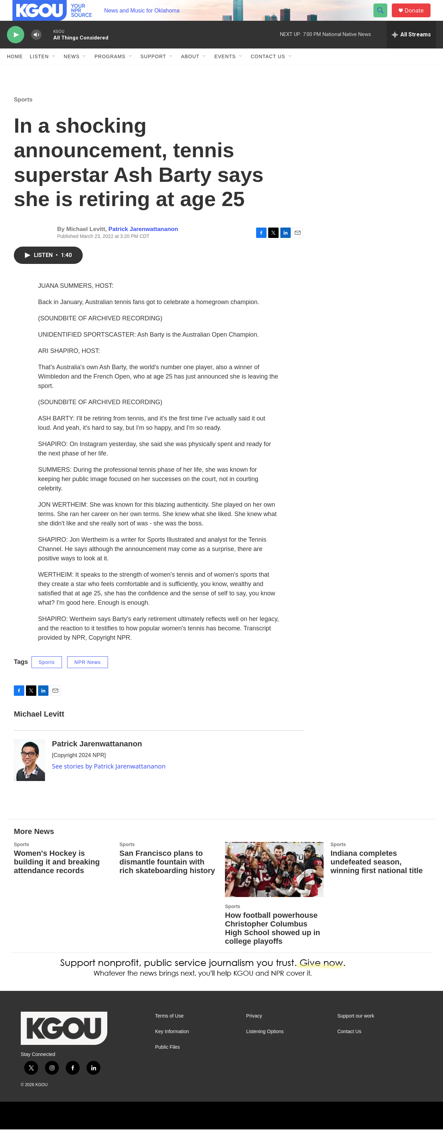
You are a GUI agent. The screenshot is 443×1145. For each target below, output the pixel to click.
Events (225, 72)
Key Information (172, 1047)
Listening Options (264, 1047)
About (190, 72)
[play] (15, 50)
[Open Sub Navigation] (54, 72)
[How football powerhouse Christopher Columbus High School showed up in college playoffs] (274, 885)
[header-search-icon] (383, 18)
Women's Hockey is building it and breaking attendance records (57, 877)
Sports (23, 115)
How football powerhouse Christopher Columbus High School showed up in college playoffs (272, 943)
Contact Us (268, 72)
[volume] (36, 50)
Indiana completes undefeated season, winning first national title (377, 877)
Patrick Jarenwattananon (143, 244)
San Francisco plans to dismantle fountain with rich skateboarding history (167, 877)
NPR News (87, 678)
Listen (39, 72)
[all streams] (411, 50)
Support (153, 72)
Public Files (167, 1062)
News (72, 72)
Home (15, 72)
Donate (418, 18)
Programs (110, 72)
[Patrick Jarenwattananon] (29, 776)
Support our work (355, 1031)
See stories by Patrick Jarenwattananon (109, 782)
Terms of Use (169, 1031)
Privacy (254, 1031)
